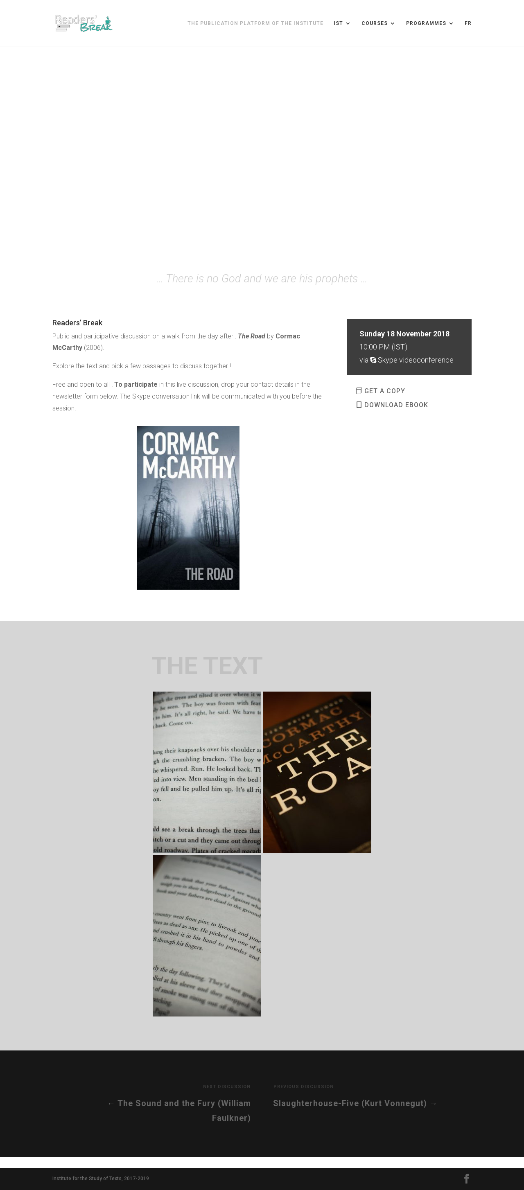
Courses (374, 23)
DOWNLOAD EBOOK (396, 405)
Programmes (426, 23)
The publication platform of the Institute (255, 23)
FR (468, 23)
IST (338, 23)
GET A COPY (384, 391)
